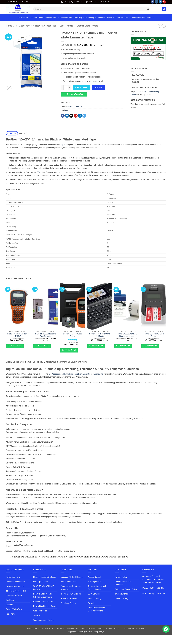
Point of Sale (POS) (14, 609)
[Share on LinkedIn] (80, 116)
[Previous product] (164, 26)
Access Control (94, 577)
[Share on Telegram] (84, 116)
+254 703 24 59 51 (104, 2)
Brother (67, 110)
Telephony (78, 374)
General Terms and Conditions (123, 583)
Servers (36, 615)
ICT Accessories (65, 17)
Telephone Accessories (16, 591)
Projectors (10, 614)
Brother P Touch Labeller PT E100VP (18, 335)
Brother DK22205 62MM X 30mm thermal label (127, 335)
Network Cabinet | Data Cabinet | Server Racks (42, 595)
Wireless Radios (40, 611)
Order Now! (16, 346)
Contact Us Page (122, 598)
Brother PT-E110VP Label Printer (72, 335)
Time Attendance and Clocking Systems (97, 609)
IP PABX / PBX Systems (71, 594)
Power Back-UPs (13, 577)
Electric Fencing (94, 598)
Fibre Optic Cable (40, 582)
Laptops (9, 605)
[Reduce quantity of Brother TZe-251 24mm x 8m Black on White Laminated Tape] (62, 87)
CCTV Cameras (94, 594)
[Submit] (148, 9)
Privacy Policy (121, 577)
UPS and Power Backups (135, 17)
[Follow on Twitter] (160, 2)
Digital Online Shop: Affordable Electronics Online (37, 18)
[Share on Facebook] (63, 116)
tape (63, 145)
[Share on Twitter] (67, 116)
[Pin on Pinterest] (76, 116)
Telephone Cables (68, 603)
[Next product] (159, 26)
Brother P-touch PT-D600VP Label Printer (99, 335)
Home (9, 25)
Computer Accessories (15, 582)
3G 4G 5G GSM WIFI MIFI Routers (43, 587)
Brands (150, 17)
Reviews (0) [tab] (23, 133)
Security (120, 17)
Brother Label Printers (87, 25)
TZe (38, 172)
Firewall (91, 603)
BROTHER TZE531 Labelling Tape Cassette (45, 335)
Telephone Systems (105, 17)
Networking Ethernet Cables (44, 606)
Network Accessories (45, 25)
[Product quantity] (65, 87)
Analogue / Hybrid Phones (72, 577)
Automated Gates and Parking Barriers (97, 587)
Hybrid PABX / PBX (69, 582)
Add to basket (81, 87)
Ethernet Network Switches (44, 577)
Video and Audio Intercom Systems (71, 587)
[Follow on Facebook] (152, 2)
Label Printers (66, 25)
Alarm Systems (94, 582)
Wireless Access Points (43, 620)
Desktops (10, 600)
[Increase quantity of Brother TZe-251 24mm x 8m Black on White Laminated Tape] (69, 87)
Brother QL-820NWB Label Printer (154, 335)
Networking (91, 17)
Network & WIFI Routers (43, 601)
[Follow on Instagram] (156, 2)
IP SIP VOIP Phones (69, 598)
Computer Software (14, 595)
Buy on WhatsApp (75, 94)
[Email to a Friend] (71, 116)
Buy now (98, 87)
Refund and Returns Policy (126, 589)
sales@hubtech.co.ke (23, 545)
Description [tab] (11, 133)
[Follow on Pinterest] (164, 2)
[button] (164, 9)
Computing (79, 17)
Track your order (121, 594)
